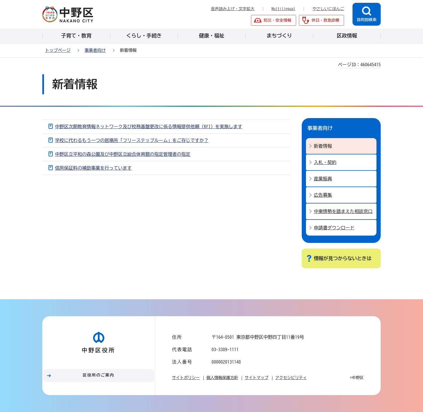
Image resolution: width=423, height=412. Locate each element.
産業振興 (323, 178)
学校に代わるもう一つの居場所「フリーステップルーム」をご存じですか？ (131, 140)
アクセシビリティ (291, 378)
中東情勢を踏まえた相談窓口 (343, 211)
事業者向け (95, 50)
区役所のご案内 (98, 375)
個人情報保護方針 (222, 378)
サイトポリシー (186, 378)
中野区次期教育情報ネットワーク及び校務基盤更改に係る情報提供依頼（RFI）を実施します (148, 126)
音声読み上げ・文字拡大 (232, 9)
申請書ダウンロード (334, 227)
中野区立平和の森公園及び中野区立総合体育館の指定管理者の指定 (122, 154)
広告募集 (323, 195)
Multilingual (283, 9)
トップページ (57, 50)
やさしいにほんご (328, 9)
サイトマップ (256, 378)
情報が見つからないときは (342, 258)
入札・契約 (325, 162)
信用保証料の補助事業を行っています (93, 168)
